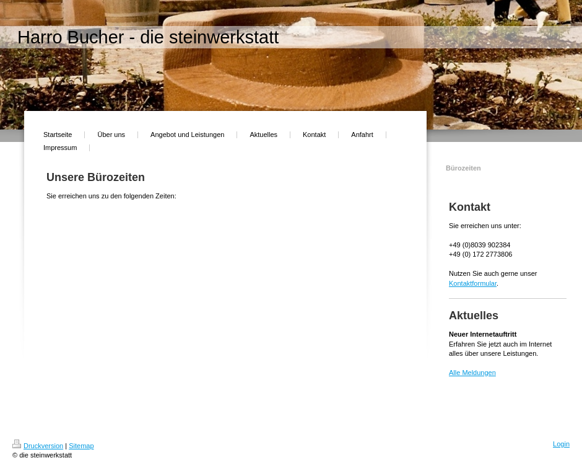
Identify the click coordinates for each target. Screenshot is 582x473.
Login (561, 444)
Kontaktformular (473, 283)
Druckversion (37, 445)
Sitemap (81, 445)
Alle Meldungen (472, 372)
